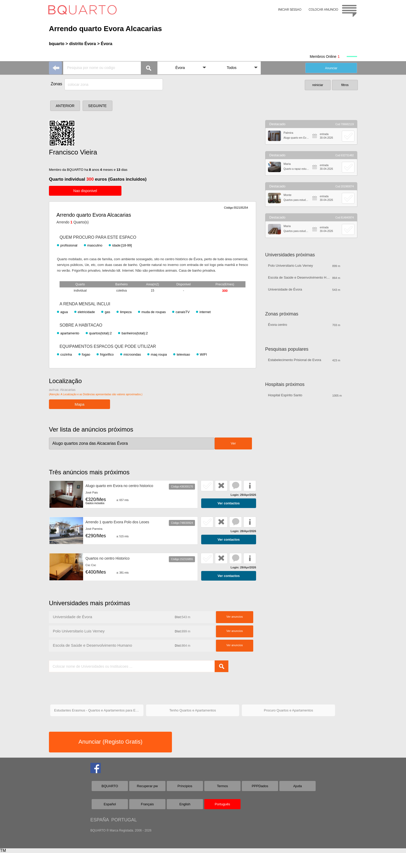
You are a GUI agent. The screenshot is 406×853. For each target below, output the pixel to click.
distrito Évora (82, 43)
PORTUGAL (124, 819)
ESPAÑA (99, 819)
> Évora (104, 43)
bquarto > (58, 43)
